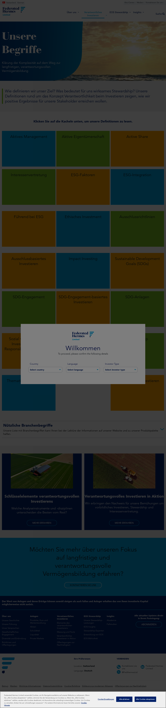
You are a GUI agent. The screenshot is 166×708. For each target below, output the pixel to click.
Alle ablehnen (124, 700)
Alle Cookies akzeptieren (145, 700)
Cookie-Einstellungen (106, 700)
